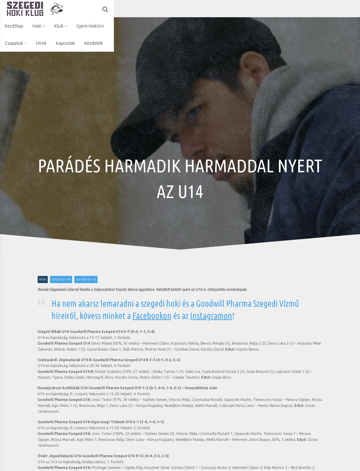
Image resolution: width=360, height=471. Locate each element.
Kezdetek (327, 8)
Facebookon (152, 316)
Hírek (275, 8)
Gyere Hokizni (216, 8)
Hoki (164, 8)
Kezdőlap (139, 8)
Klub (186, 8)
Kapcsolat (299, 8)
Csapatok (250, 8)
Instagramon (211, 316)
